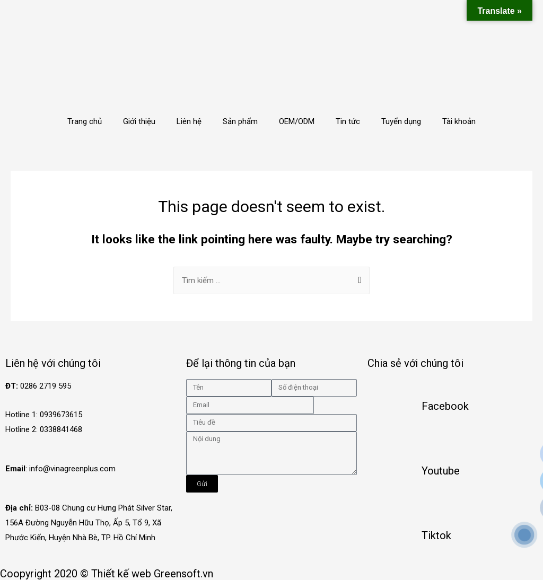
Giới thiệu (139, 121)
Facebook (445, 406)
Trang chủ (84, 121)
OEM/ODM (296, 121)
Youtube (441, 470)
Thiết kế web (121, 573)
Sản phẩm (240, 121)
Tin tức (348, 121)
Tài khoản (459, 121)
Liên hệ (189, 121)
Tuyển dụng (401, 121)
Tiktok (436, 535)
